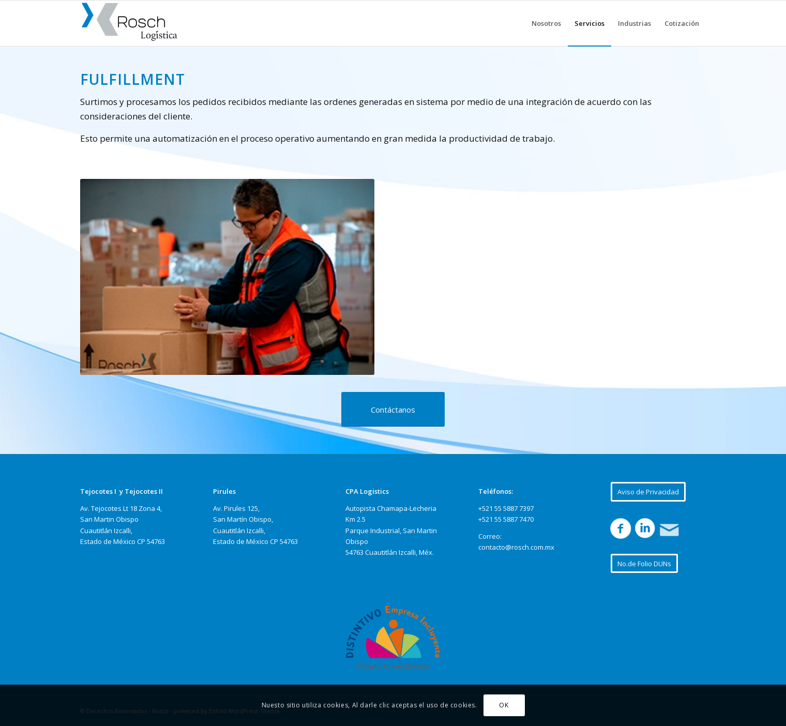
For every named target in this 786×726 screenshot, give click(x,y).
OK (503, 705)
